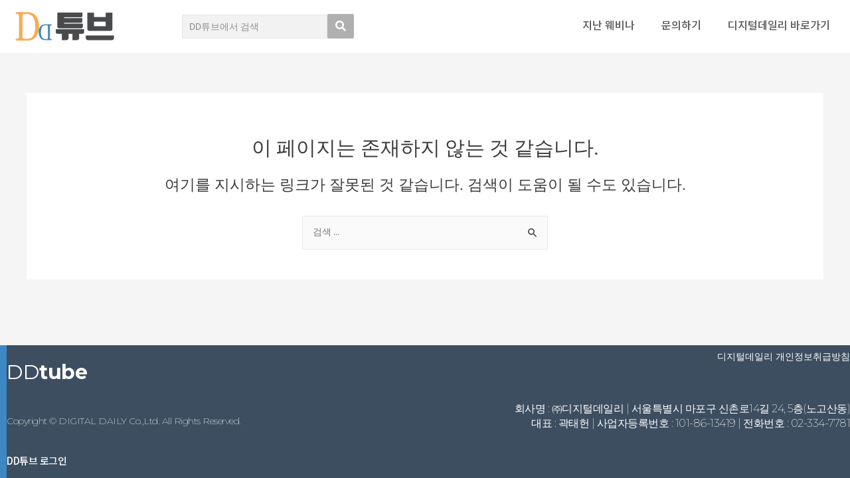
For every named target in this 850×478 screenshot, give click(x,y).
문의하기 (681, 25)
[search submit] (340, 26)
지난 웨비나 (608, 25)
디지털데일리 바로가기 (779, 25)
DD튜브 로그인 (36, 460)
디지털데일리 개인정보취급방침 (783, 356)
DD (47, 372)
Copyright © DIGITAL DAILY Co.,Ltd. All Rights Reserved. (124, 421)
